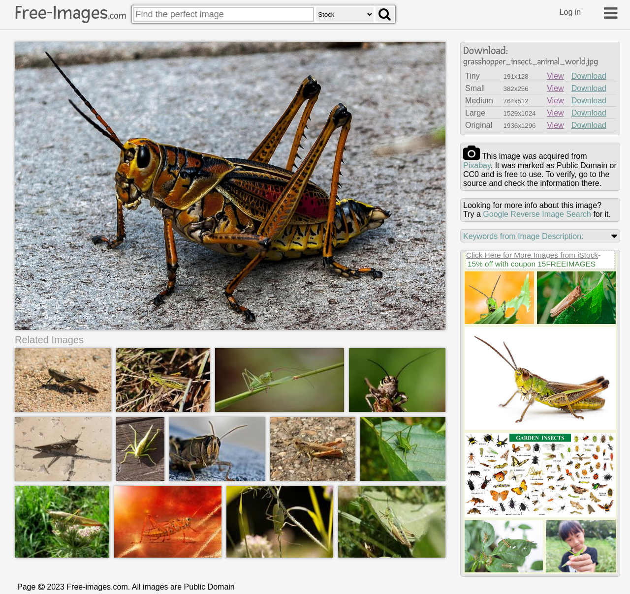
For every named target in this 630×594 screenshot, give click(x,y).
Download (588, 76)
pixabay (477, 165)
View (555, 76)
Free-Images (70, 12)
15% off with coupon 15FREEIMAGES (532, 264)
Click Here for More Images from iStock (532, 255)
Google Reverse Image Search (537, 214)
